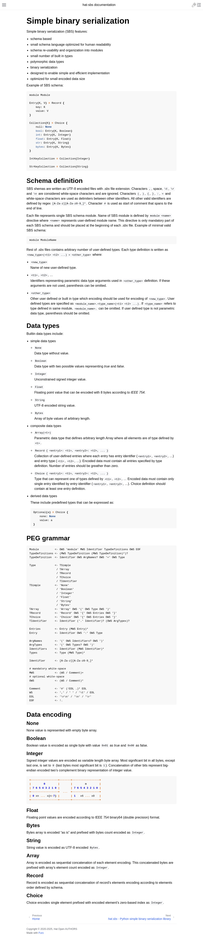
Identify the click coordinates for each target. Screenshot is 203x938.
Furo (41, 932)
